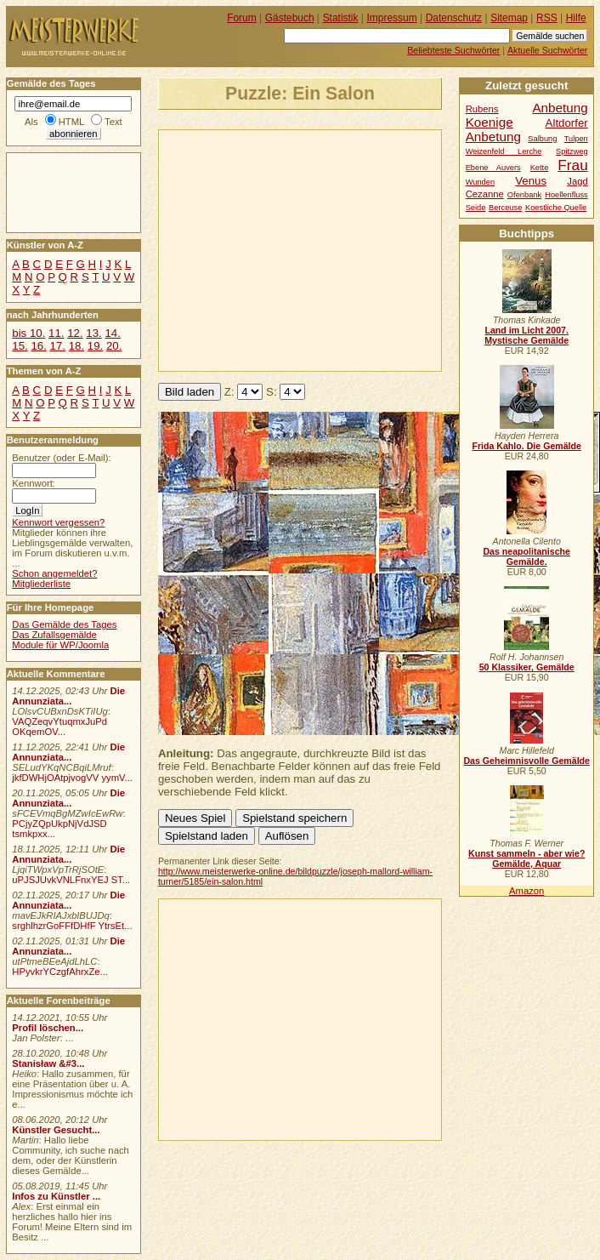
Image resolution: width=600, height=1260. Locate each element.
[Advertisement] (330, 249)
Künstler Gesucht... (55, 1130)
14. (112, 333)
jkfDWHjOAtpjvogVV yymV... (72, 778)
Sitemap (509, 18)
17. (57, 345)
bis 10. (28, 333)
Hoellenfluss (566, 195)
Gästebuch (289, 18)
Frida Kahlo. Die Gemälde (526, 446)
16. (38, 345)
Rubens (482, 109)
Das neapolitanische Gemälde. (526, 556)
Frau (572, 165)
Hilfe (576, 18)
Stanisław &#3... (48, 1063)
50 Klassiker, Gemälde (527, 667)
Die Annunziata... (68, 696)
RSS (547, 18)
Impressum (392, 18)
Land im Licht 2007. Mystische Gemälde (526, 335)
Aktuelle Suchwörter (547, 50)
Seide (476, 207)
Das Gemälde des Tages (64, 624)
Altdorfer (567, 123)
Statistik (341, 18)
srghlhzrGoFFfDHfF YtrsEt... (72, 926)
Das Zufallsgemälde (54, 635)
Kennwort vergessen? (58, 522)
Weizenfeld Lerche (504, 151)
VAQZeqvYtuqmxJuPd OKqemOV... (59, 726)
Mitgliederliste (41, 584)
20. (114, 345)
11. (56, 333)
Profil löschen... (47, 1028)
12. (74, 333)
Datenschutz (454, 18)
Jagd (577, 181)
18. (76, 345)
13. (93, 333)
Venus (530, 180)
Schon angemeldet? (54, 573)
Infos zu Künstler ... (56, 1196)
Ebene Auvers (493, 167)
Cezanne (485, 194)
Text (113, 122)
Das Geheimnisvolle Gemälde (526, 760)
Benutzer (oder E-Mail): (61, 458)
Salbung (542, 138)
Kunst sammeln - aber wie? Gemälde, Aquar (526, 858)
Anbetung (493, 136)
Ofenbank (524, 195)
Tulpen (576, 138)
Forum (242, 18)
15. (19, 345)
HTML (71, 122)
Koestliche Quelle (555, 207)
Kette (539, 167)
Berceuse (505, 207)
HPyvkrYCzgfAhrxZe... (60, 971)
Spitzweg (572, 151)
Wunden (480, 182)
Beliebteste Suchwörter (453, 50)
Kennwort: (33, 483)
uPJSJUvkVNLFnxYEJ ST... (71, 880)
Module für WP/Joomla (60, 645)
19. (95, 345)
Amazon (526, 891)
